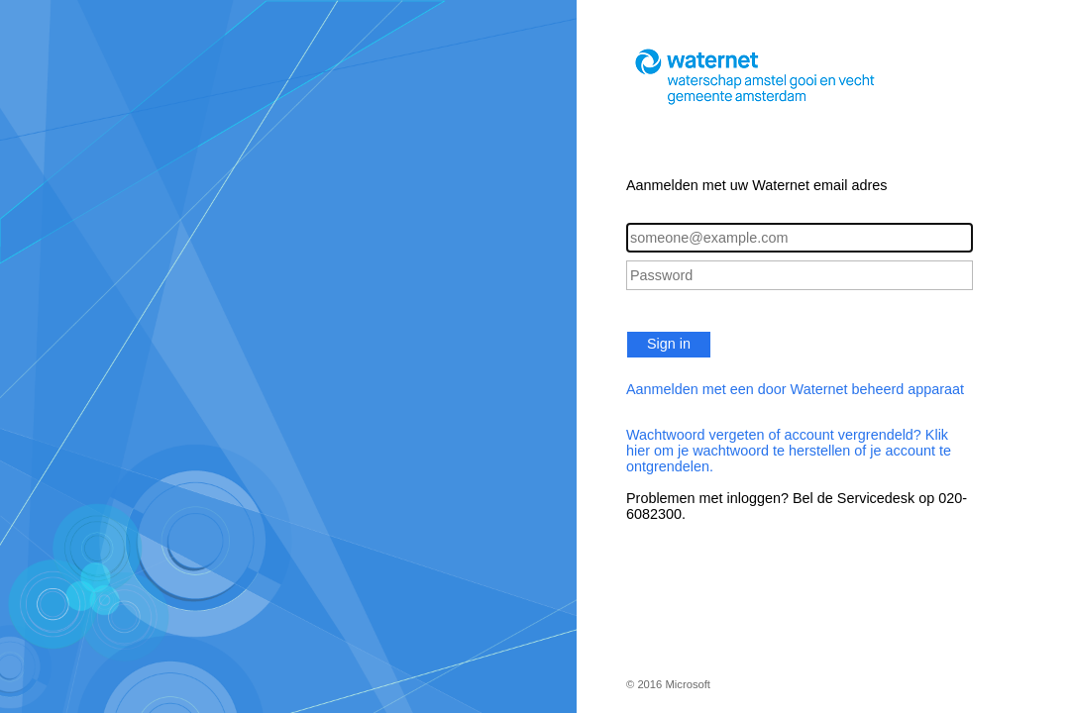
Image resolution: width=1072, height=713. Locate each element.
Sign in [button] (669, 344)
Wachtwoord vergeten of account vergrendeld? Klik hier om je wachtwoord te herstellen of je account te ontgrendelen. (788, 450)
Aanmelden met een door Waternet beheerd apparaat (795, 389)
